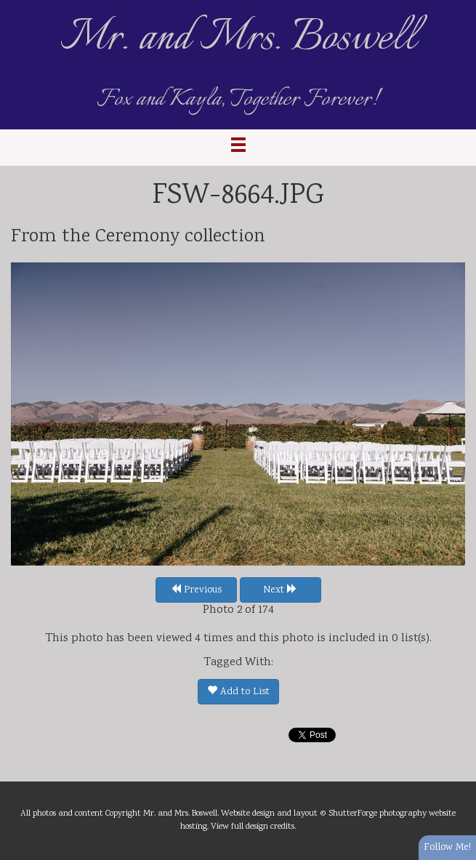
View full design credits (252, 826)
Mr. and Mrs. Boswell (238, 38)
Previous (196, 590)
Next (280, 590)
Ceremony (137, 237)
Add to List (238, 692)
